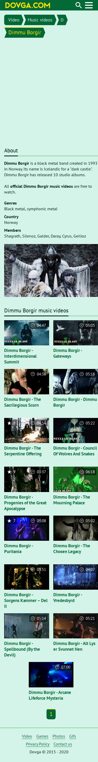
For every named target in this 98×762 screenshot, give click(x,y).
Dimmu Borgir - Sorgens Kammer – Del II (26, 600)
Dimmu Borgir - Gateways (67, 353)
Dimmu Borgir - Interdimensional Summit (20, 356)
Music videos (40, 20)
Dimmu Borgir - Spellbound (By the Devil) (22, 649)
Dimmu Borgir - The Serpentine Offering (23, 451)
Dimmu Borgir (24, 32)
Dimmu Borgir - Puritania (18, 548)
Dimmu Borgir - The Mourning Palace (71, 500)
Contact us (63, 744)
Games (42, 736)
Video (13, 20)
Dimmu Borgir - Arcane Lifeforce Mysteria (50, 695)
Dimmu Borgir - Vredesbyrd (67, 597)
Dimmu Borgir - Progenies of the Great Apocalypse (25, 502)
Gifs (72, 736)
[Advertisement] (49, 94)
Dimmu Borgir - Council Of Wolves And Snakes (75, 451)
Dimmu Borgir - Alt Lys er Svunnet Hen (74, 646)
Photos (59, 736)
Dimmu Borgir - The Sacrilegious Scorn (22, 402)
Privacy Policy (37, 744)
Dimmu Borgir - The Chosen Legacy (71, 548)
